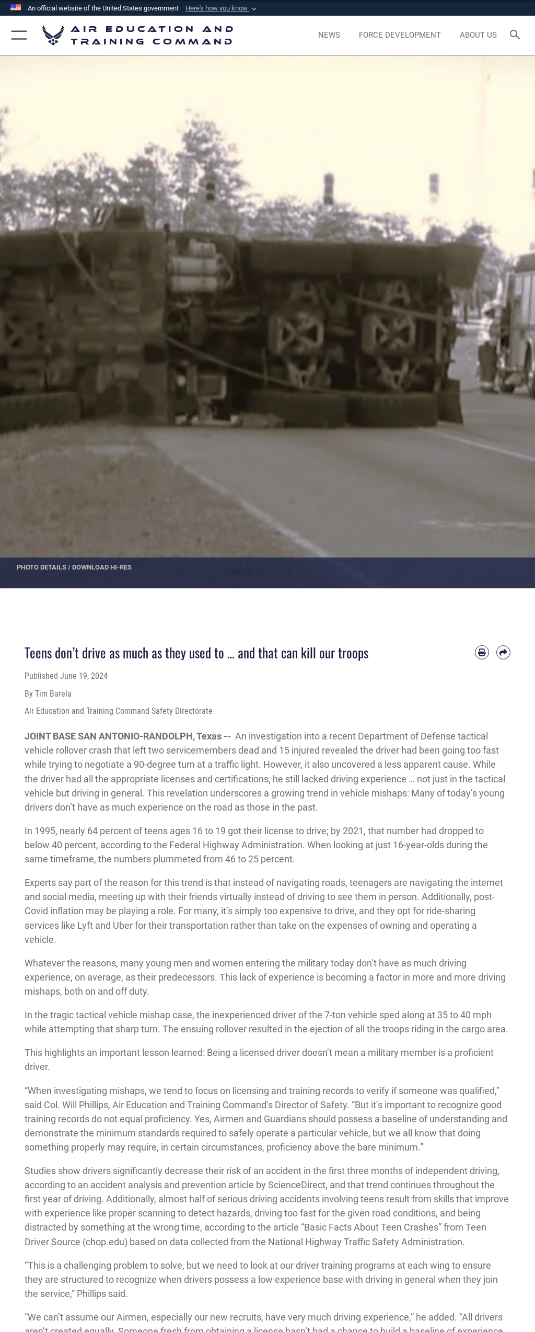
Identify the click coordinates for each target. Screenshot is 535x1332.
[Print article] (482, 652)
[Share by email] (503, 652)
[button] (222, 8)
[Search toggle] (517, 35)
